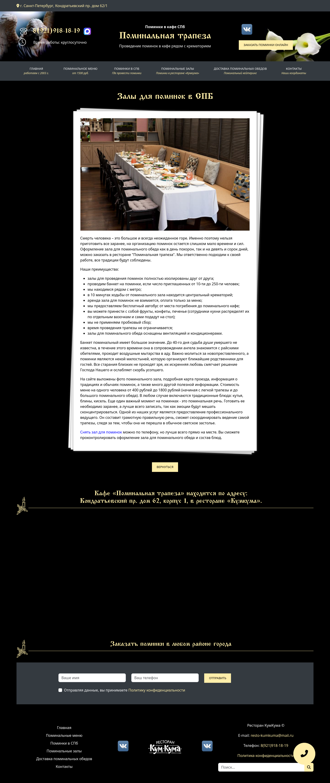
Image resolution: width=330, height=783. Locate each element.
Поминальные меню (64, 735)
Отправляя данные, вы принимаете (124, 690)
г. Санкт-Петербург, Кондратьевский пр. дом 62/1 (61, 5)
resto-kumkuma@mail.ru (272, 735)
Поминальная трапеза (165, 36)
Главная (64, 727)
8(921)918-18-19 (56, 31)
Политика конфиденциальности (265, 755)
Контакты (64, 766)
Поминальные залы (64, 750)
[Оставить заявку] (304, 756)
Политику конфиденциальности (156, 690)
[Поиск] (309, 767)
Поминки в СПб (64, 743)
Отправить (217, 678)
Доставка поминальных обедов (64, 758)
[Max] (87, 31)
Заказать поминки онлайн (266, 45)
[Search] (261, 767)
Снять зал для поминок (101, 432)
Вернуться (165, 467)
